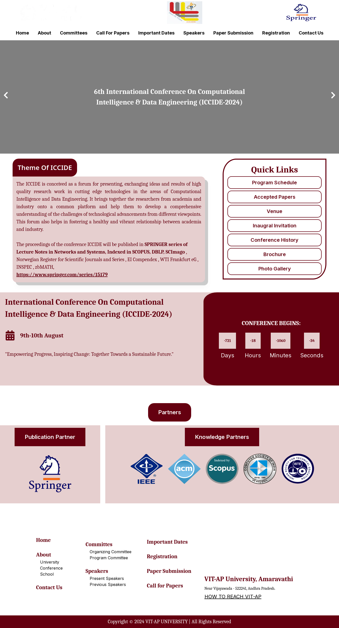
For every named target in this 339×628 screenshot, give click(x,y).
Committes (99, 544)
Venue (274, 211)
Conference (51, 568)
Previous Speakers (108, 584)
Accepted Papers (274, 197)
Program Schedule (274, 183)
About (44, 33)
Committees (73, 33)
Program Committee (109, 557)
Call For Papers (112, 33)
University (49, 562)
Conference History (274, 240)
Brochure (274, 254)
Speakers (194, 33)
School (47, 574)
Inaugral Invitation (274, 226)
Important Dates (156, 33)
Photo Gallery (274, 269)
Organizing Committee (110, 551)
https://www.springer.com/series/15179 (62, 274)
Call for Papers (165, 585)
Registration (276, 33)
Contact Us (311, 33)
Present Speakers (107, 578)
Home (22, 33)
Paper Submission (233, 33)
